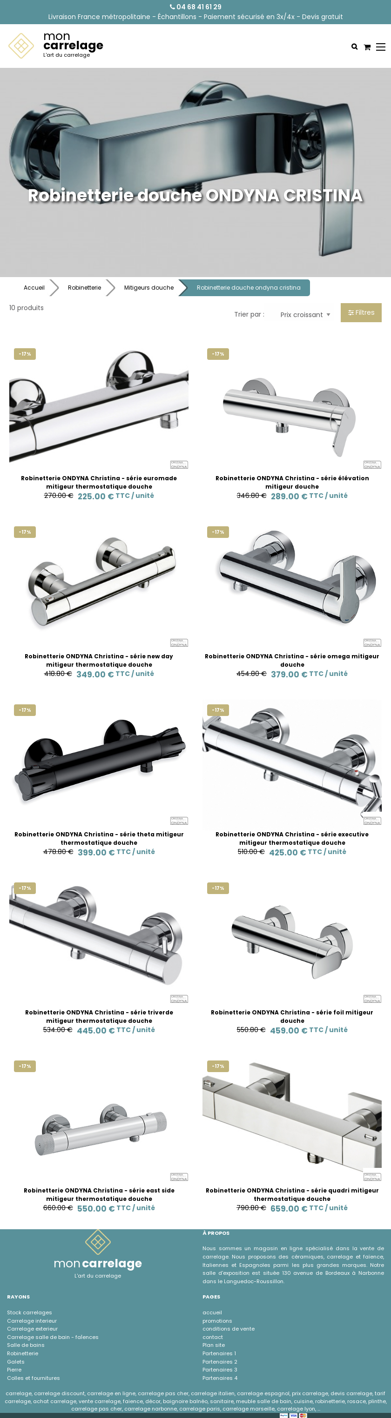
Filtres (361, 312)
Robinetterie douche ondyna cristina (249, 288)
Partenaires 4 (219, 1378)
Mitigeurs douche (149, 288)
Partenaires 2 (219, 1361)
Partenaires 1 (219, 1353)
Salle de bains (26, 1345)
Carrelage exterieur (32, 1328)
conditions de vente (228, 1328)
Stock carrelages (29, 1312)
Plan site (213, 1345)
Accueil (34, 288)
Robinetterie (84, 288)
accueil (212, 1312)
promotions (217, 1321)
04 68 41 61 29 (196, 7)
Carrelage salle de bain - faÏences (53, 1337)
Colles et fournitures (33, 1378)
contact (212, 1337)
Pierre (14, 1369)
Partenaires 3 (219, 1369)
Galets (16, 1361)
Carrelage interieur (32, 1321)
